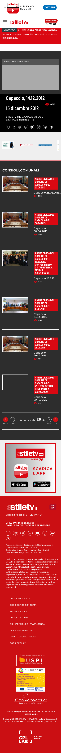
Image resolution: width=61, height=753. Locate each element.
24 (29, 419)
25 (33, 419)
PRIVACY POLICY (18, 611)
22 (21, 419)
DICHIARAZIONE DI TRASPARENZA (27, 624)
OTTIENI (50, 7)
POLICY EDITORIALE (20, 598)
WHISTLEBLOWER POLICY (23, 637)
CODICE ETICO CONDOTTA (23, 605)
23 (25, 419)
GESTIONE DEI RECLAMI (22, 630)
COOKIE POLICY (18, 643)
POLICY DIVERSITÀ (19, 617)
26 (39, 419)
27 (44, 419)
